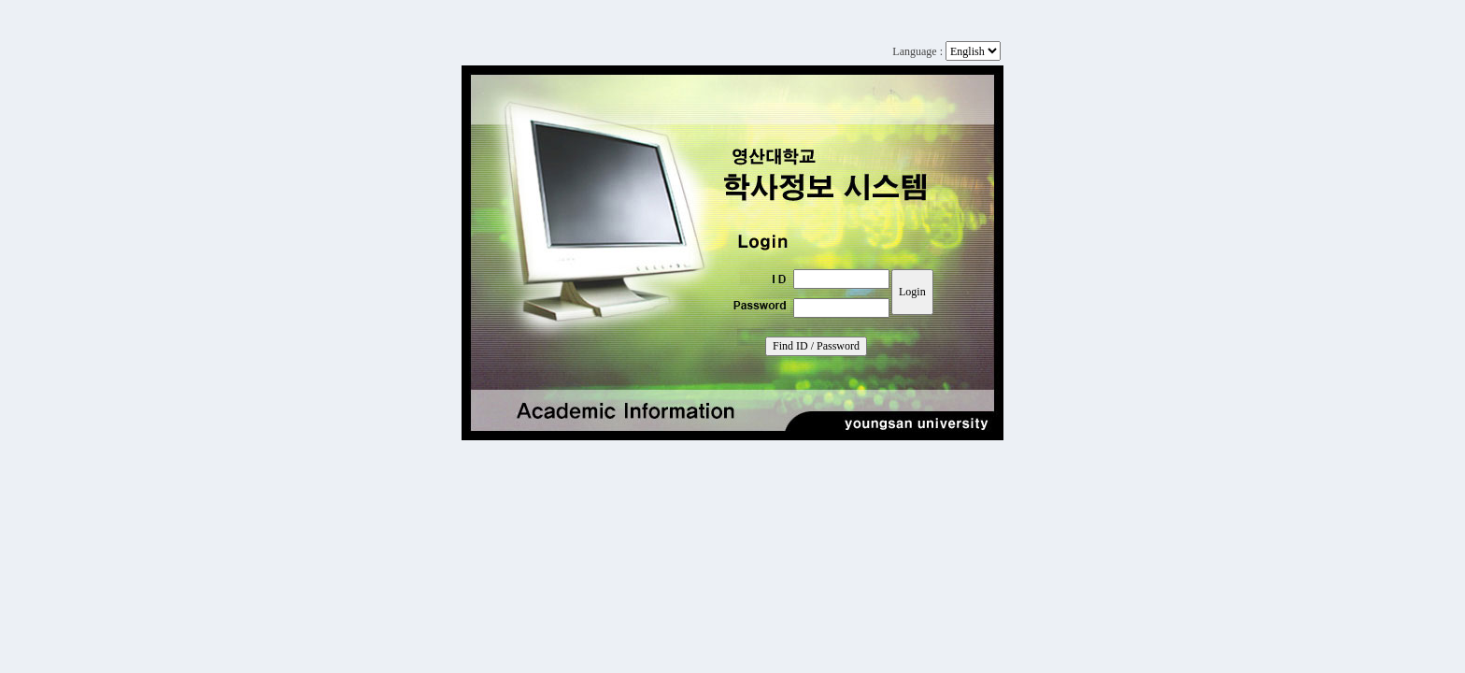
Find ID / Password (816, 345)
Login (912, 291)
